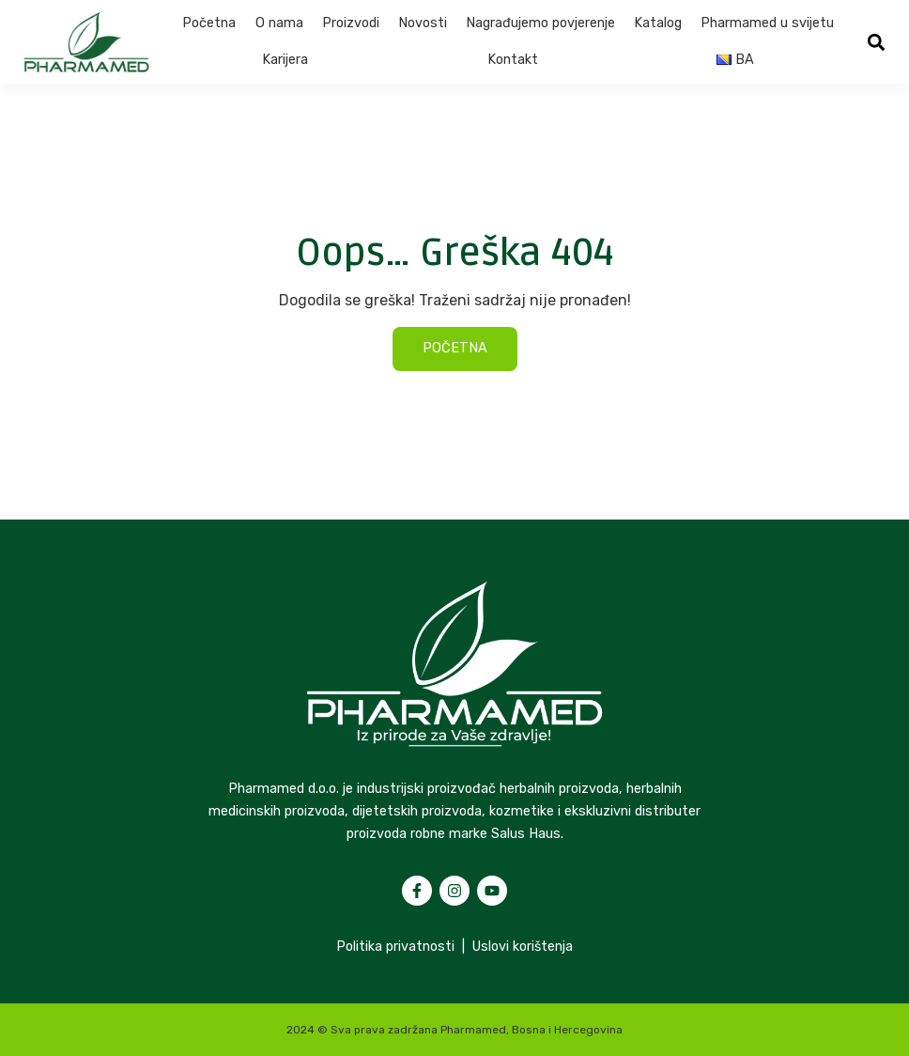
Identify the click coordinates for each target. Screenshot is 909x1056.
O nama (279, 23)
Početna (209, 23)
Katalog (658, 23)
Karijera (285, 60)
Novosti (422, 23)
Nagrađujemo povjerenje (540, 23)
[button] (875, 41)
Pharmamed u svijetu (767, 23)
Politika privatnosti (395, 947)
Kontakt (512, 60)
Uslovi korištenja (522, 947)
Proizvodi (350, 23)
